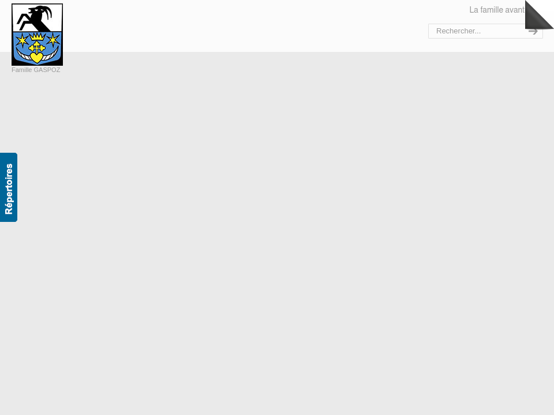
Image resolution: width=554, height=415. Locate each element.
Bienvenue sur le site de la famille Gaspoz (62, 34)
